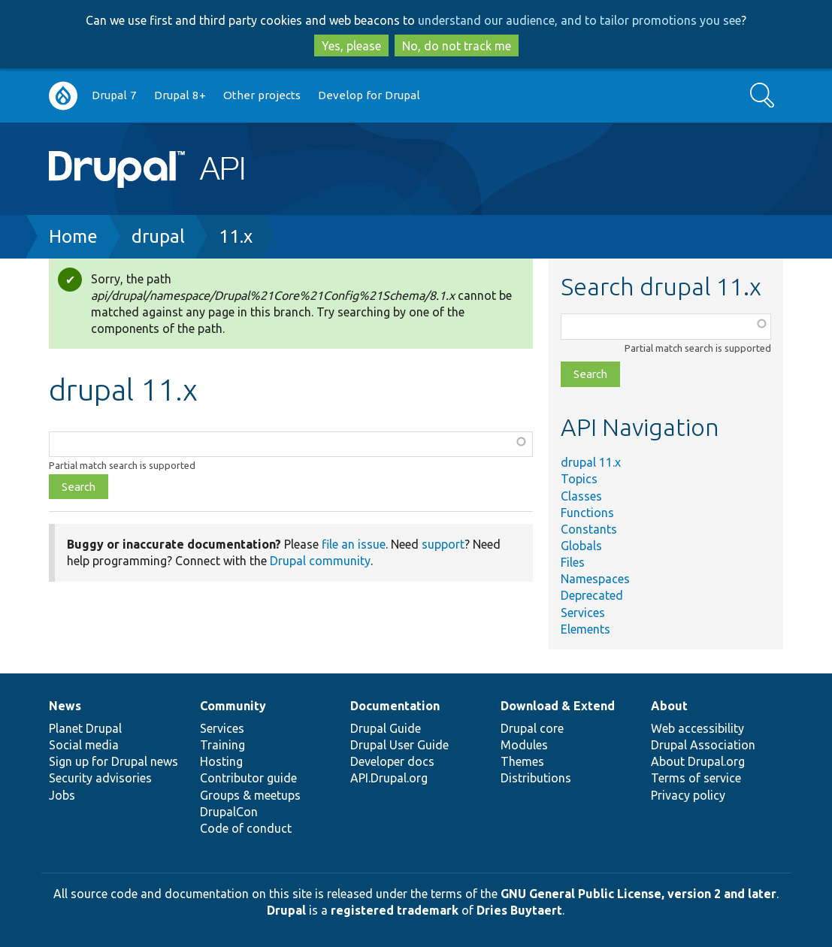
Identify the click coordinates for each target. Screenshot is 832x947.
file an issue (354, 544)
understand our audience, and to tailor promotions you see (579, 20)
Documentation (395, 706)
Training (222, 745)
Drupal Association (703, 745)
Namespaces (595, 578)
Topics (579, 479)
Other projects (262, 95)
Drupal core (532, 728)
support (443, 544)
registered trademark (394, 910)
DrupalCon (229, 811)
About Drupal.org (698, 761)
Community (233, 706)
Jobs (62, 795)
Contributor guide (248, 778)
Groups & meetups (250, 795)
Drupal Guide (385, 728)
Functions (587, 512)
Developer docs (392, 761)
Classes (581, 496)
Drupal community (320, 560)
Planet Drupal (85, 728)
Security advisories (100, 778)
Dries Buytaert (519, 910)
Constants (589, 529)
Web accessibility (697, 728)
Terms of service (696, 778)
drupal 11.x (591, 462)
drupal (158, 236)
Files (573, 562)
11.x (236, 236)
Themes (522, 761)
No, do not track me (456, 46)
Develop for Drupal (369, 95)
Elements (585, 629)
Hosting (221, 761)
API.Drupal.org (389, 778)
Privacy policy (688, 795)
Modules (524, 745)
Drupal (286, 910)
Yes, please (351, 46)
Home (73, 236)
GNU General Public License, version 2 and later (638, 893)
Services (583, 612)
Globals (581, 545)
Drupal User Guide (399, 745)
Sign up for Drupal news (113, 761)
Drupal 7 (114, 95)
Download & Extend (558, 706)
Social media (84, 745)
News (65, 706)
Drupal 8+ (180, 95)
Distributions (536, 778)
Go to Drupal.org (63, 96)
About (669, 706)
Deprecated (592, 595)
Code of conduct (246, 828)
